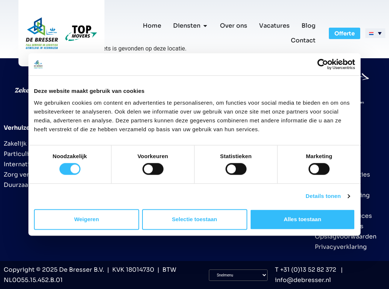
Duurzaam (19, 185)
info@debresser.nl (303, 280)
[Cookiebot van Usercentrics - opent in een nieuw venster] (322, 64)
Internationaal (25, 164)
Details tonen (323, 196)
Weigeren (86, 219)
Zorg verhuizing (27, 174)
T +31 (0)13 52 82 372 (305, 270)
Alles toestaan (302, 219)
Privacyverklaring (341, 247)
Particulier (19, 154)
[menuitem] (375, 33)
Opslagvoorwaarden (345, 236)
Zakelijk (15, 143)
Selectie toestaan (194, 219)
